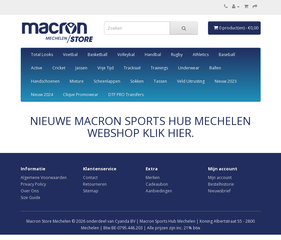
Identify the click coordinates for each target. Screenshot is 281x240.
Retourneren (95, 184)
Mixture (77, 81)
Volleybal (126, 54)
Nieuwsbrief (219, 191)
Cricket (58, 68)
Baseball (227, 54)
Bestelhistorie (221, 184)
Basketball (97, 54)
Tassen (160, 81)
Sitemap (90, 191)
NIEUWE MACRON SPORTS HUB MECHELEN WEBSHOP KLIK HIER (140, 126)
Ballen (215, 68)
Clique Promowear (80, 94)
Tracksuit (132, 68)
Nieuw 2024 (42, 94)
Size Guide (30, 197)
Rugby (177, 54)
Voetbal (70, 54)
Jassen (81, 68)
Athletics (201, 54)
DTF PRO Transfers (126, 94)
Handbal (153, 54)
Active (36, 68)
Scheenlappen (107, 81)
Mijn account (220, 177)
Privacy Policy (33, 184)
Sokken (137, 81)
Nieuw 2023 (226, 81)
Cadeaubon (157, 184)
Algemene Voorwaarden (44, 177)
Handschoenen (45, 81)
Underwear (188, 68)
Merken (153, 177)
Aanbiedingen (159, 191)
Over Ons (30, 191)
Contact (90, 177)
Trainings (159, 68)
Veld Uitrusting (191, 81)
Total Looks (42, 54)
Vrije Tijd (105, 68)
